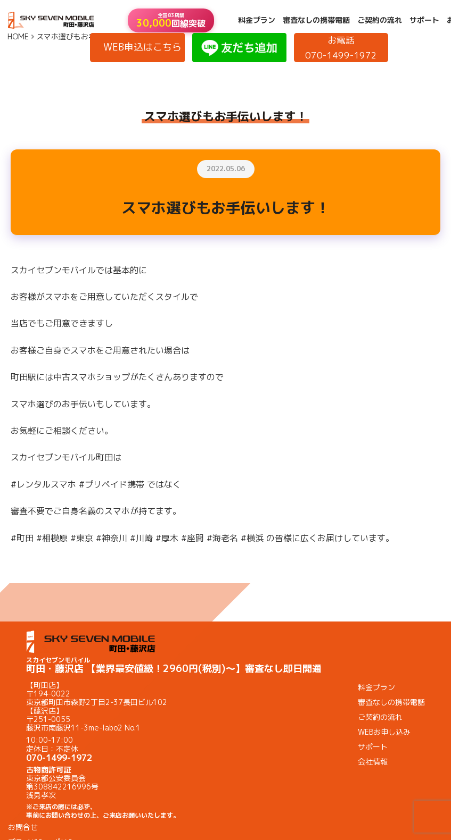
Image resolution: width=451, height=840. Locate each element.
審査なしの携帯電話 (316, 20)
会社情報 (373, 762)
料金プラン (256, 20)
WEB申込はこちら (142, 47)
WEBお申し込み (384, 732)
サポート (424, 20)
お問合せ (23, 827)
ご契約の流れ (379, 20)
